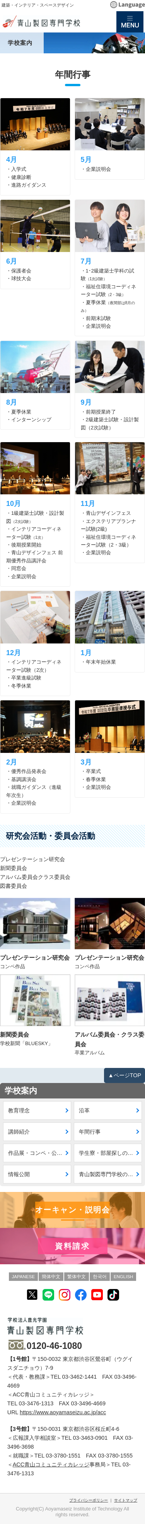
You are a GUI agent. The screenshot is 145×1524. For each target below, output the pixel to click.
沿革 (84, 1110)
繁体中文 (76, 1276)
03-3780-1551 (63, 1455)
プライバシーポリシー (88, 1500)
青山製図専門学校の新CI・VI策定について (110, 1174)
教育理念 (19, 1110)
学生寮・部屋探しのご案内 (110, 1153)
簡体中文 (51, 1276)
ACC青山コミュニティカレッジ (51, 1464)
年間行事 (90, 1132)
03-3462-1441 (79, 1377)
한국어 (100, 1276)
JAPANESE (23, 1276)
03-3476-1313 (36, 1403)
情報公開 (19, 1174)
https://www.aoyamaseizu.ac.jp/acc (63, 1412)
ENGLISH (123, 1276)
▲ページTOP (124, 1075)
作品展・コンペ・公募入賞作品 (40, 1153)
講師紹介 (19, 1132)
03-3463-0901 (90, 1438)
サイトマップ (125, 1500)
